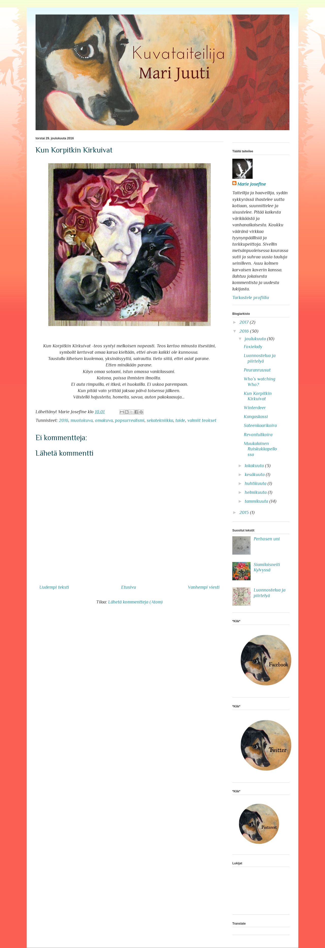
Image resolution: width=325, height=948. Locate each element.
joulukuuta (256, 338)
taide (180, 420)
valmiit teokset (201, 420)
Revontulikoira (258, 434)
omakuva (104, 420)
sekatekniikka (160, 420)
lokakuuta (255, 465)
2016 (63, 420)
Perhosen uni (267, 538)
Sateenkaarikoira (260, 425)
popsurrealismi (129, 420)
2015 (244, 512)
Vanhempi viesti (204, 587)
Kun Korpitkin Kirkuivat (258, 396)
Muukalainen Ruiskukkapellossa (260, 449)
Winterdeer (255, 407)
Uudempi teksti (54, 587)
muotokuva (82, 420)
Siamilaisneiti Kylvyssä (267, 567)
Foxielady (253, 346)
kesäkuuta (255, 474)
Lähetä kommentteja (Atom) (135, 601)
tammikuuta (257, 501)
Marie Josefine (251, 184)
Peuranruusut (257, 370)
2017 (244, 322)
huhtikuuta (256, 483)
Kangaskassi (256, 416)
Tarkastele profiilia (250, 297)
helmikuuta (256, 492)
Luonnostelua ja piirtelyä (259, 358)
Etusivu (128, 587)
